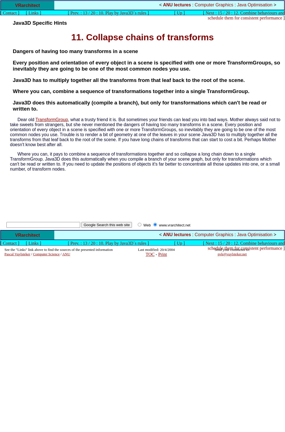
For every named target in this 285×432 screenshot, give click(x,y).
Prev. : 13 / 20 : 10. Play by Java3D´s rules (108, 13)
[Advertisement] (21, 344)
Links (33, 13)
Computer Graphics (214, 5)
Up (179, 13)
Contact (10, 13)
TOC (150, 254)
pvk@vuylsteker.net (232, 254)
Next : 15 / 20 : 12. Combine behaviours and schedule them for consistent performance (245, 15)
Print (162, 254)
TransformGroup (51, 119)
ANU (66, 254)
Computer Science (46, 254)
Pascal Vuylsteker (17, 254)
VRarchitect (27, 5)
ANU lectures (177, 5)
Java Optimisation (254, 5)
